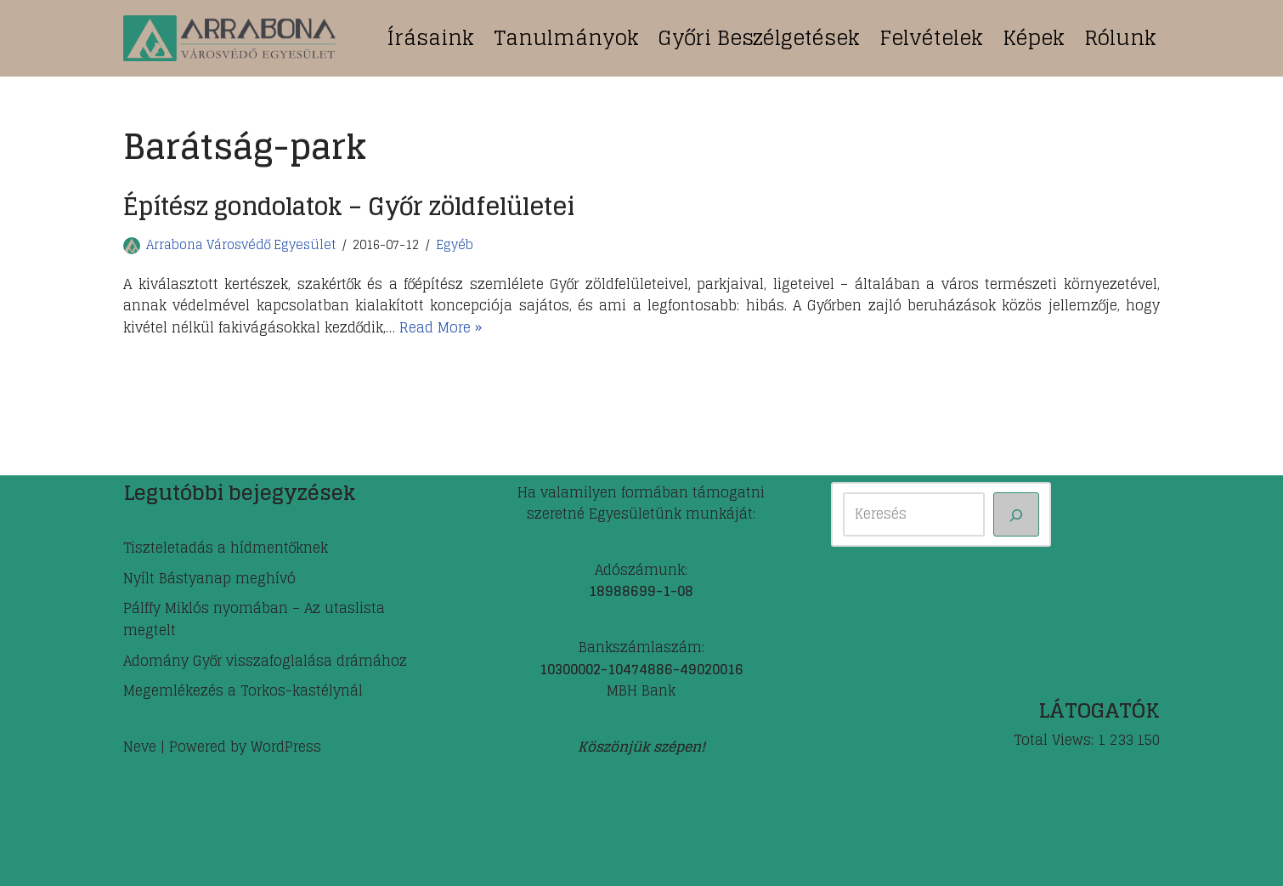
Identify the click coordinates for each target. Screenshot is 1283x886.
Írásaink (430, 37)
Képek (1034, 37)
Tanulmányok (566, 37)
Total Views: (1056, 741)
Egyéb (454, 245)
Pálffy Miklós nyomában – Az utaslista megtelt (254, 619)
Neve (139, 746)
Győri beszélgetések (759, 37)
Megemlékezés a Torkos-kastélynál (243, 690)
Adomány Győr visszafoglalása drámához (265, 661)
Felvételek (931, 37)
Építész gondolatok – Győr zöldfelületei (348, 206)
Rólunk (1120, 37)
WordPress (286, 746)
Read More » (440, 327)
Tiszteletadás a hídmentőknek (225, 547)
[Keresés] (1016, 514)
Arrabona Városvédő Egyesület (241, 245)
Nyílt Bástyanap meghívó (209, 578)
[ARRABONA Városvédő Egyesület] (229, 38)
